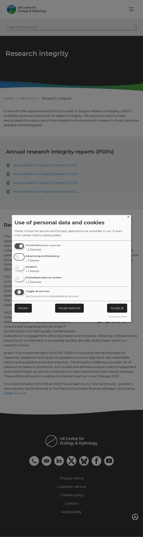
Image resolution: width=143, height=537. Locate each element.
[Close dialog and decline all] (128, 217)
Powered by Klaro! (118, 316)
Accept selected (69, 308)
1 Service (32, 260)
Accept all (117, 308)
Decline (23, 308)
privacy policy (52, 235)
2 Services (33, 249)
